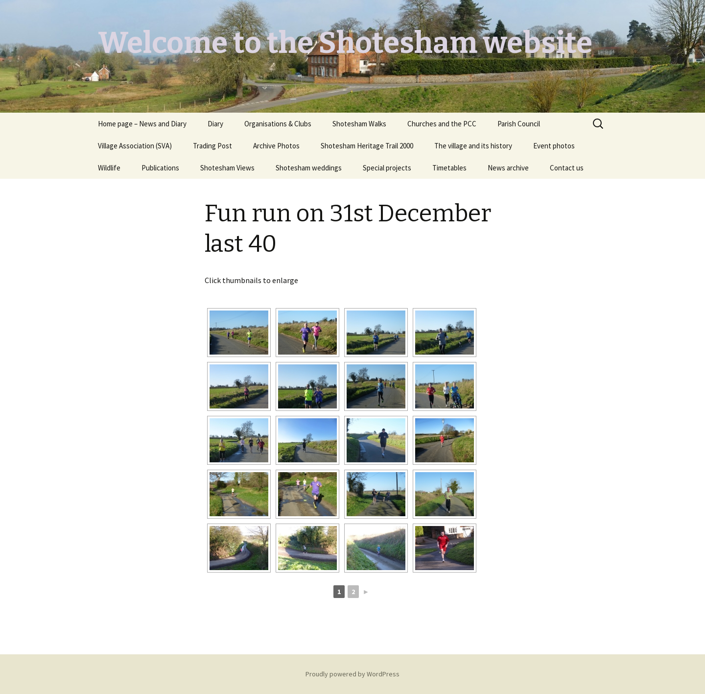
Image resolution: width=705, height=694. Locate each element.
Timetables (449, 167)
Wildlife (109, 167)
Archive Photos (276, 145)
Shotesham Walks (359, 123)
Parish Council (518, 123)
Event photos (554, 145)
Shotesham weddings (309, 167)
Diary (215, 123)
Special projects (387, 167)
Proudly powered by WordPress (353, 674)
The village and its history (473, 145)
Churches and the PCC (441, 123)
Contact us (567, 167)
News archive (508, 167)
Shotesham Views (227, 167)
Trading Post (212, 145)
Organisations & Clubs (277, 123)
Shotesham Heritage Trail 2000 (367, 145)
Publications (160, 167)
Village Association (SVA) (135, 145)
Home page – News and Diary (142, 123)
